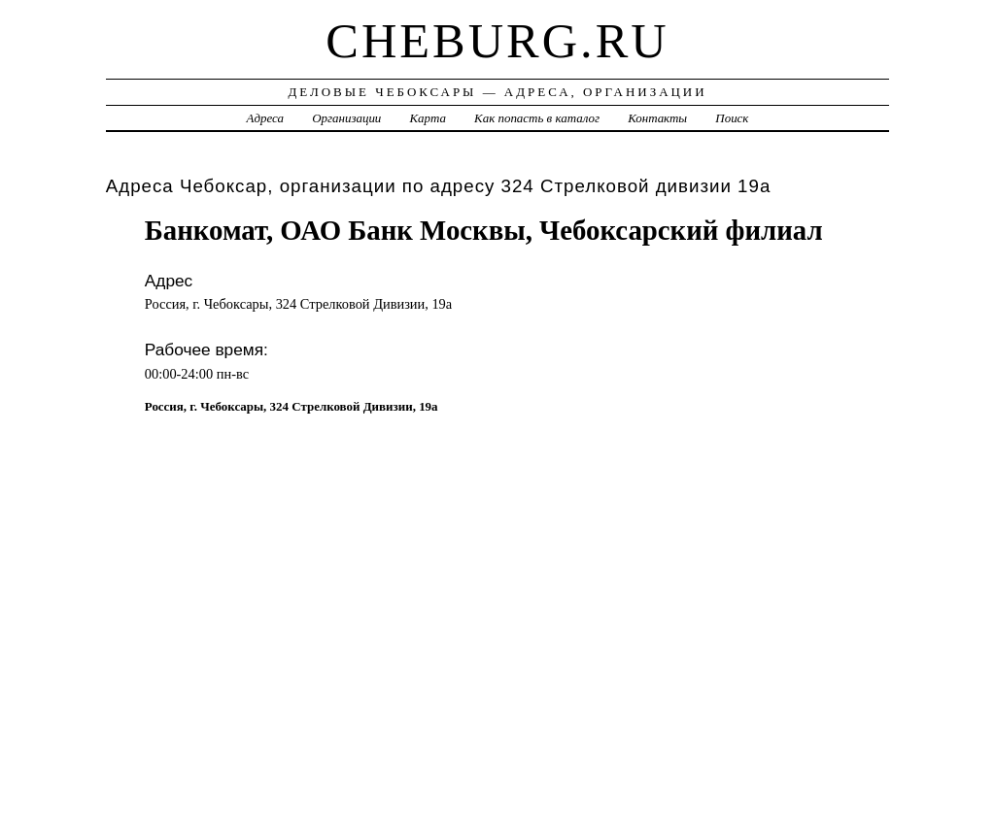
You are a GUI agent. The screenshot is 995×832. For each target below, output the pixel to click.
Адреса (265, 118)
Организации (346, 118)
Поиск (731, 118)
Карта (428, 118)
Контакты (657, 118)
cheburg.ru (497, 41)
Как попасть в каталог (537, 118)
